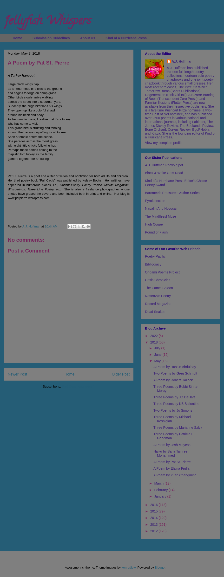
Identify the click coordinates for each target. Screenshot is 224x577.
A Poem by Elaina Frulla (171, 468)
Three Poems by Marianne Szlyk (177, 427)
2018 (154, 342)
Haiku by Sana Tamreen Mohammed (171, 453)
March (159, 483)
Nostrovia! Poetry (158, 296)
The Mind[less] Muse (160, 216)
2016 (154, 505)
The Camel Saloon (159, 288)
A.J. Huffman (182, 61)
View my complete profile (163, 143)
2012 (154, 531)
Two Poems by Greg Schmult (175, 373)
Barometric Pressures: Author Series (172, 193)
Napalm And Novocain (161, 208)
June (158, 355)
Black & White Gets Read (164, 173)
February (161, 490)
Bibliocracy (153, 264)
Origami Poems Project (162, 272)
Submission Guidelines (51, 38)
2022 (154, 336)
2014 (154, 518)
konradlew (129, 567)
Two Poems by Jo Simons (172, 410)
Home (17, 38)
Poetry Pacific (155, 256)
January (160, 496)
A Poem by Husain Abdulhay (174, 367)
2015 (154, 511)
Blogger (160, 567)
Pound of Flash (156, 232)
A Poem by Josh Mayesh (172, 445)
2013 (154, 524)
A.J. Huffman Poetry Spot (164, 165)
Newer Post (17, 374)
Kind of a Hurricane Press (126, 38)
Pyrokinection (155, 201)
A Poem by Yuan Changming (175, 475)
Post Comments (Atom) (78, 386)
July (157, 348)
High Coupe (154, 224)
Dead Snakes (155, 312)
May (157, 361)
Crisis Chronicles (157, 280)
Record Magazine (158, 304)
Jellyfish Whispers (47, 22)
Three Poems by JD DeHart (174, 397)
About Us (87, 38)
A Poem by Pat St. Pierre (172, 462)
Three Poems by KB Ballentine (176, 404)
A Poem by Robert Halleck (173, 380)
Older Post (121, 374)
